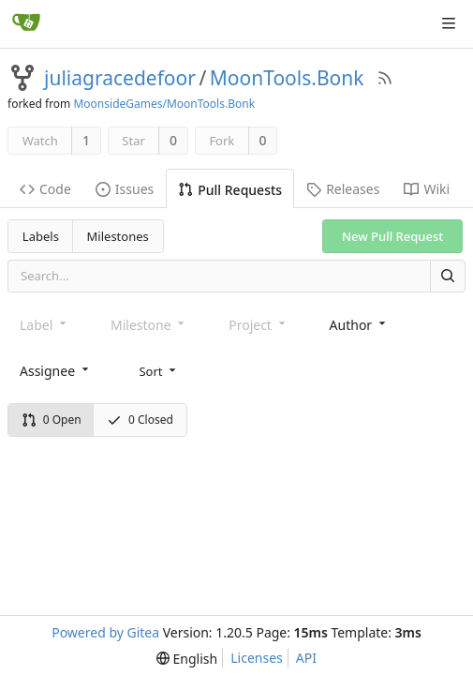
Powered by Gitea (105, 632)
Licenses (256, 658)
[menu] (158, 370)
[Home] (26, 23)
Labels (40, 236)
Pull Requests (230, 190)
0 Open (51, 420)
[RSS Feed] (385, 77)
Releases (342, 189)
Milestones (118, 236)
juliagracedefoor (120, 77)
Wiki (427, 189)
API (306, 658)
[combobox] (359, 325)
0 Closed (140, 420)
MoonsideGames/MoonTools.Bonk (164, 104)
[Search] (448, 276)
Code (45, 189)
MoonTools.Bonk (287, 77)
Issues (125, 189)
